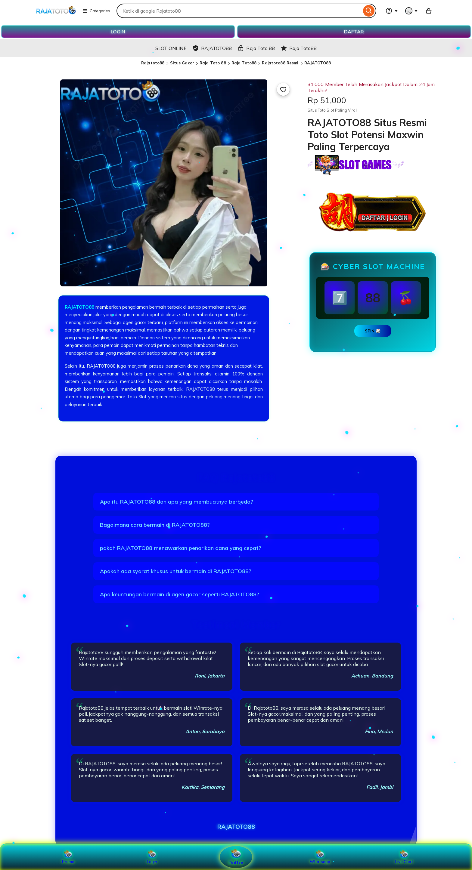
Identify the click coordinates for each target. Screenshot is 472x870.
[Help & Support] (392, 11)
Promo (68, 857)
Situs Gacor (182, 62)
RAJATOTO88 (317, 62)
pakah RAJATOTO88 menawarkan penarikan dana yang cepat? (180, 548)
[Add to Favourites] (283, 89)
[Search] (369, 11)
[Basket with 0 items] (428, 11)
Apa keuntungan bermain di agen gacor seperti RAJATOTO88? (179, 594)
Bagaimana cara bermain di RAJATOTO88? (155, 524)
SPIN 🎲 (373, 331)
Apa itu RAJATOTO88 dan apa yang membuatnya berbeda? (176, 501)
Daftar (236, 857)
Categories (96, 11)
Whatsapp (320, 857)
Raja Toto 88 (213, 62)
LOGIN (118, 32)
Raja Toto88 (243, 62)
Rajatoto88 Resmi (281, 62)
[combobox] (239, 11)
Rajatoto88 (152, 62)
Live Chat (404, 857)
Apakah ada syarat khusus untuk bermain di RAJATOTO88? (175, 571)
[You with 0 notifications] (411, 11)
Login (152, 857)
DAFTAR (354, 32)
